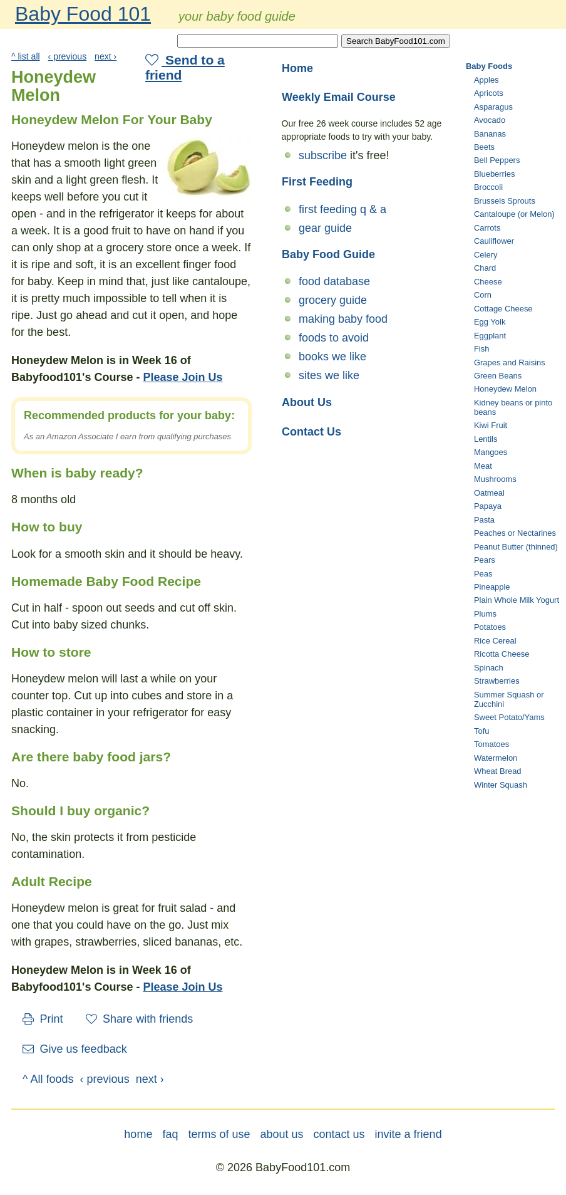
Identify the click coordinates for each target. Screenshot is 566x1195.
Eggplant (490, 335)
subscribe (323, 155)
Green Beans (498, 375)
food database (334, 281)
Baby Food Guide (328, 254)
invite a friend (408, 1134)
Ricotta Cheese (502, 654)
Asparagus (493, 107)
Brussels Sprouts (504, 201)
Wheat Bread (498, 771)
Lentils (485, 439)
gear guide (325, 228)
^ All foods (48, 1079)
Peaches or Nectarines (515, 533)
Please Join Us (182, 377)
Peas (483, 573)
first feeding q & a (342, 209)
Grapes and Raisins (509, 362)
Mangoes (490, 452)
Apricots (488, 93)
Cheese (488, 281)
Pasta (484, 519)
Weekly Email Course (339, 97)
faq (170, 1134)
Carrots (487, 227)
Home (297, 68)
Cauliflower (494, 241)
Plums (485, 613)
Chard (485, 268)
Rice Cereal (495, 640)
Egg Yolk (489, 321)
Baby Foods (489, 66)
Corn (482, 295)
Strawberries (497, 681)
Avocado (489, 120)
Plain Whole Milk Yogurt (516, 600)
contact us (339, 1134)
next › (105, 56)
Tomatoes (491, 744)
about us (281, 1134)
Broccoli (488, 187)
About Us (307, 402)
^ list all (25, 56)
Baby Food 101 (83, 14)
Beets (484, 147)
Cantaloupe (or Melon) (514, 214)
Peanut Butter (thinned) (516, 546)
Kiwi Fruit (490, 425)
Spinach (488, 667)
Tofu (481, 731)
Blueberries (494, 174)
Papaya (488, 506)
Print (43, 1019)
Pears (484, 560)
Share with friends (139, 1019)
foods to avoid (334, 337)
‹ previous (67, 56)
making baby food (343, 319)
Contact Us (311, 431)
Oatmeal (489, 493)
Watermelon (495, 758)
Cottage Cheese (503, 308)
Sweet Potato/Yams (509, 717)
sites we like (329, 375)
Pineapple (492, 587)
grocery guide (333, 300)
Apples (486, 80)
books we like (332, 356)
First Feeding (317, 181)
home (138, 1134)
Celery (485, 254)
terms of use (219, 1134)
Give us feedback (75, 1049)
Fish (481, 348)
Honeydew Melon (505, 389)
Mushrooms (495, 479)
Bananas (490, 133)
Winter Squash (500, 785)
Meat (483, 466)
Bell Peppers (497, 160)
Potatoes (490, 627)
